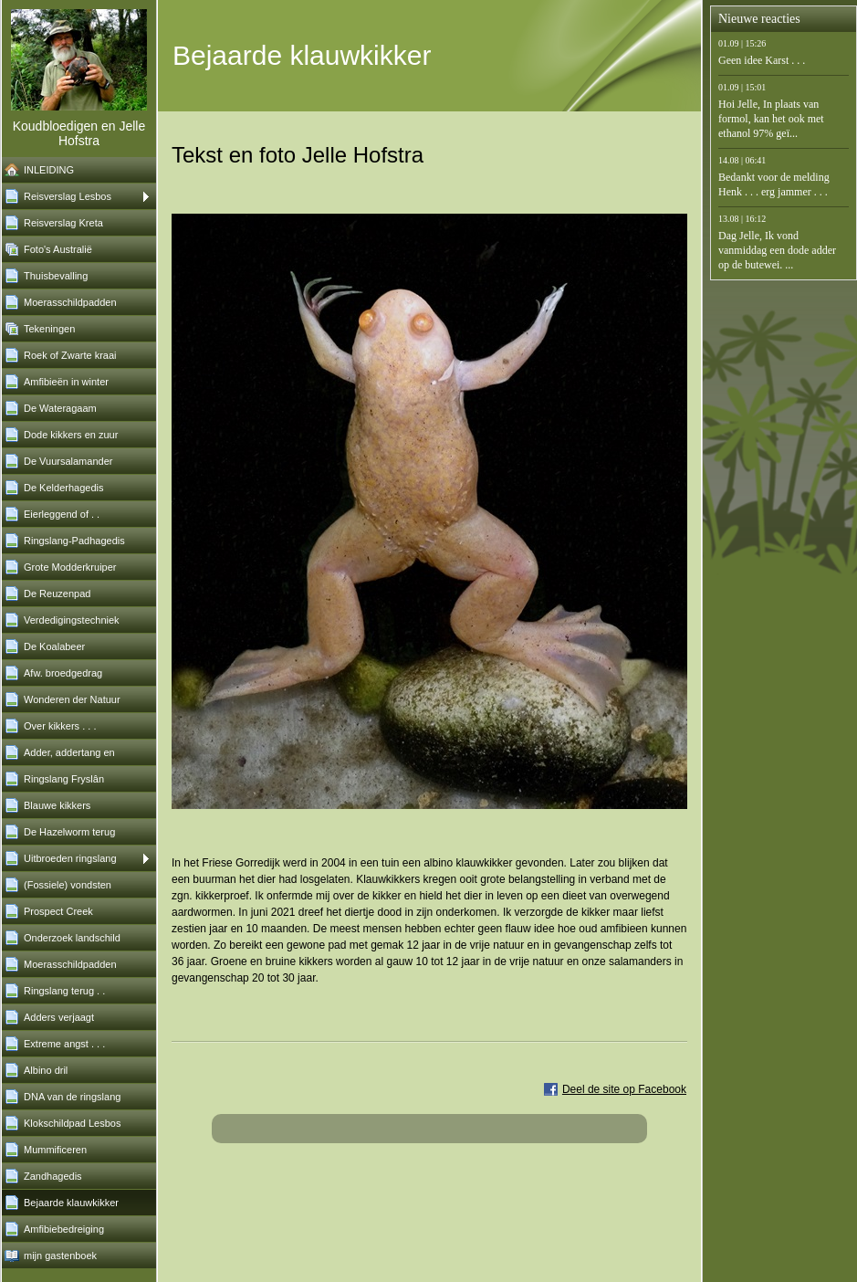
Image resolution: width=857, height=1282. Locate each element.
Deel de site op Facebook (624, 1089)
